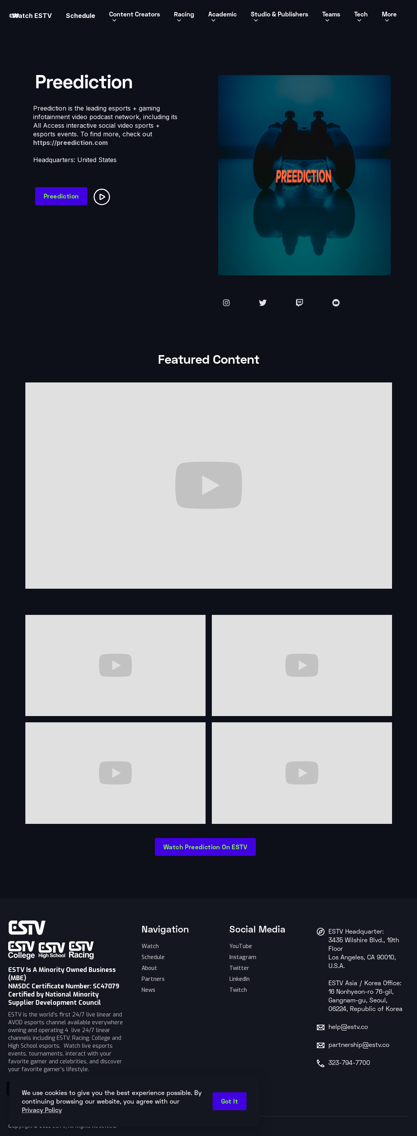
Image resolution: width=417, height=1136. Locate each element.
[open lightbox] (103, 195)
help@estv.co (348, 1027)
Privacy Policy (42, 1109)
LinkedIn (239, 979)
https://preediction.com (70, 142)
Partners (153, 979)
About (149, 968)
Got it (229, 1101)
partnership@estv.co (358, 1045)
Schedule (153, 957)
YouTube (240, 946)
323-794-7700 (349, 1063)
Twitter (239, 968)
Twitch (238, 990)
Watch (150, 946)
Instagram (242, 957)
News (148, 990)
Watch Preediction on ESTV (205, 846)
